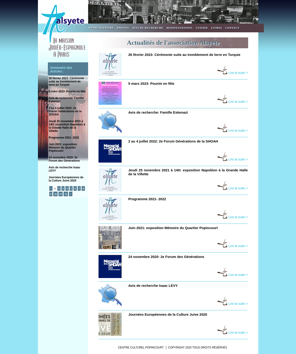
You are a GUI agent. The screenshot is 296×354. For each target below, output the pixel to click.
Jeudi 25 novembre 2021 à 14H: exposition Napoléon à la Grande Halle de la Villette (67, 126)
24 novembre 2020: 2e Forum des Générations (64, 159)
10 (55, 194)
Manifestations (179, 27)
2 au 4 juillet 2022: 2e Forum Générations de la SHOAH (65, 111)
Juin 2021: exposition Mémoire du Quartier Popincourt (63, 147)
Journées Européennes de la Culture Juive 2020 (66, 179)
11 (60, 194)
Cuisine (202, 27)
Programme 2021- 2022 (64, 137)
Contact (232, 27)
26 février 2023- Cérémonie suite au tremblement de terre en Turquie (66, 81)
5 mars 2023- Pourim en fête (67, 91)
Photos (123, 27)
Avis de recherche (147, 27)
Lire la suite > (232, 73)
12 (66, 194)
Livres (216, 27)
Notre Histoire (101, 27)
